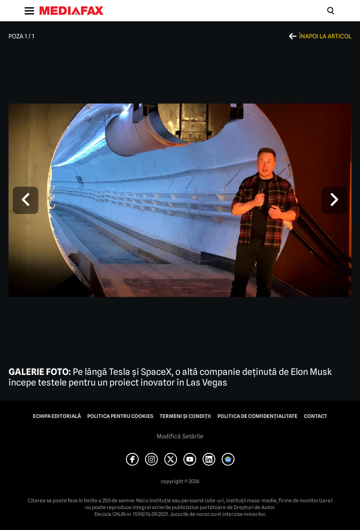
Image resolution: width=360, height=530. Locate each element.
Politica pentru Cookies (120, 416)
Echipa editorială (57, 416)
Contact (315, 416)
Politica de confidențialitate (257, 416)
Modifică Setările (180, 436)
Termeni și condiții (185, 416)
